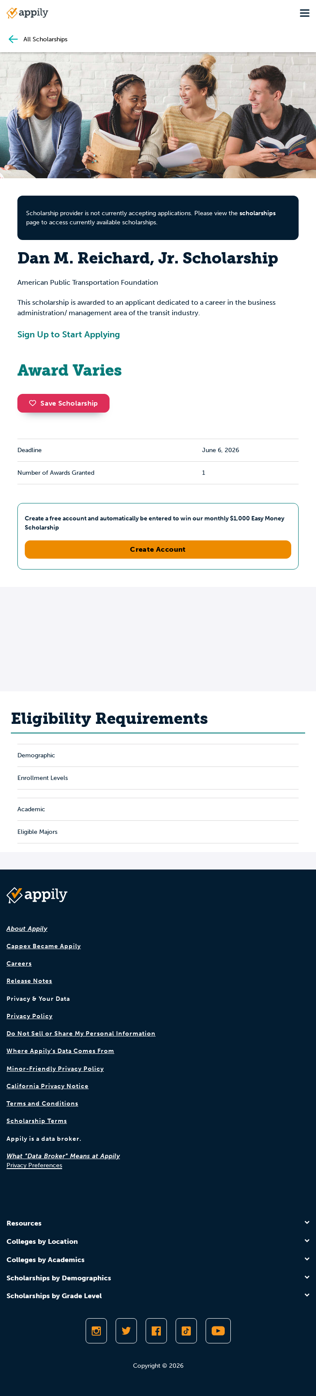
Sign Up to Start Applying (68, 334)
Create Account (158, 549)
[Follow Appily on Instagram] (96, 1330)
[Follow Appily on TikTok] (186, 1330)
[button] (34, 403)
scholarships (257, 213)
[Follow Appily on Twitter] (126, 1330)
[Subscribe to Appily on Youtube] (218, 1330)
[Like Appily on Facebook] (156, 1330)
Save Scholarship (63, 403)
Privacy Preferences (34, 1165)
